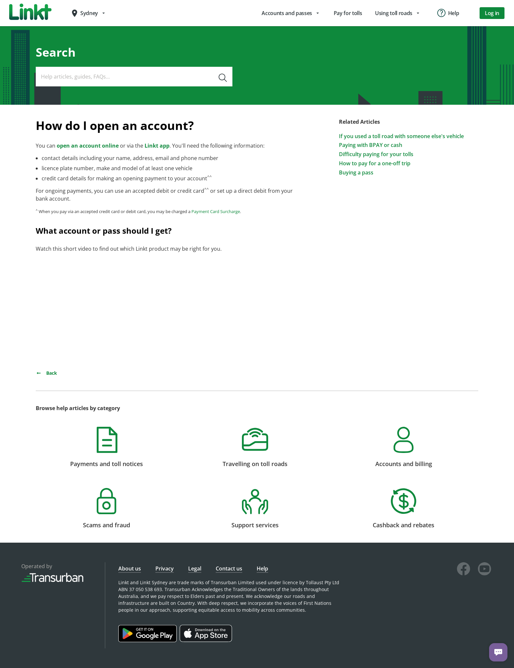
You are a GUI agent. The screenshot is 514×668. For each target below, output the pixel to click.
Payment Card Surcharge (215, 211)
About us (129, 568)
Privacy (164, 568)
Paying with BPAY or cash (370, 145)
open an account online (88, 145)
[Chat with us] (498, 652)
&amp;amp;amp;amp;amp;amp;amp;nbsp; (127, 308)
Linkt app (157, 145)
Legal (194, 568)
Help (262, 568)
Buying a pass (356, 172)
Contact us (229, 568)
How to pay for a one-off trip (374, 163)
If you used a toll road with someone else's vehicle (401, 136)
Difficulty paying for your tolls (376, 154)
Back (46, 373)
